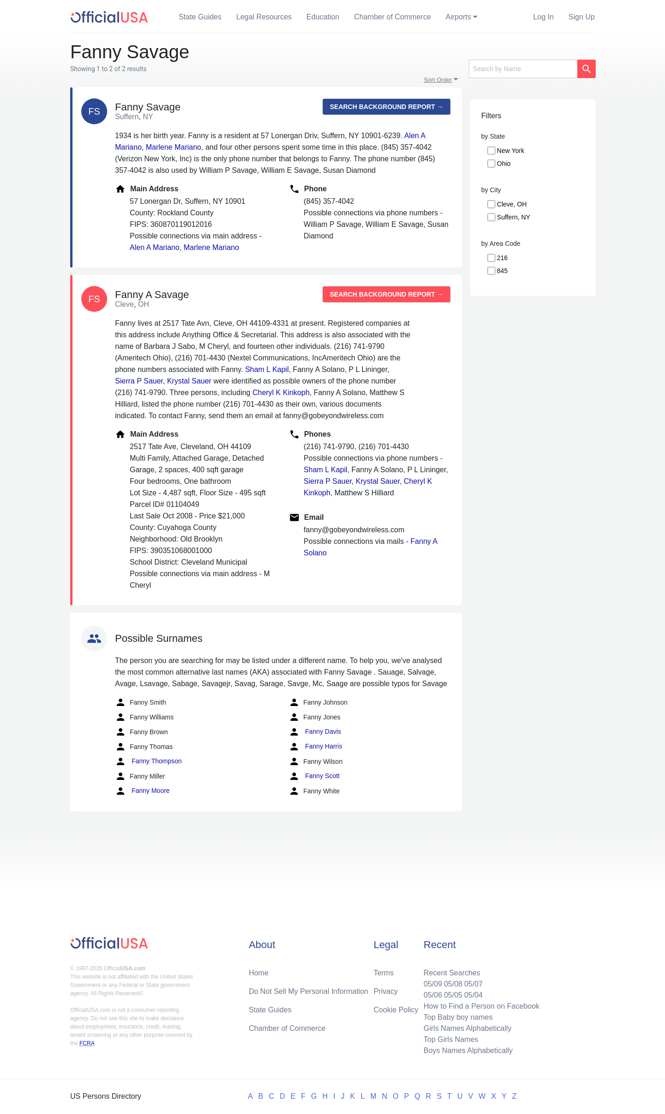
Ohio (504, 163)
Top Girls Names (450, 1039)
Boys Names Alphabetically (468, 1050)
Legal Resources (264, 17)
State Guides (200, 17)
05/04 (473, 995)
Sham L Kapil (267, 369)
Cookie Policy (396, 1010)
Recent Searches (451, 973)
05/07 (473, 984)
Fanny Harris (315, 746)
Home (259, 973)
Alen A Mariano (155, 247)
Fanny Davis (315, 731)
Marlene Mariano (173, 147)
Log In (543, 17)
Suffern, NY (513, 217)
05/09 (432, 984)
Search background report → (386, 106)
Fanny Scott (314, 776)
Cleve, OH (512, 204)
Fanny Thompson (148, 761)
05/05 (453, 995)
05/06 (432, 995)
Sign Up (581, 17)
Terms (384, 973)
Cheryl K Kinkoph (281, 392)
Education (323, 17)
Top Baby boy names (457, 1017)
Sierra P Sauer (139, 381)
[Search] (523, 69)
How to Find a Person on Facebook (481, 1006)
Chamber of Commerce (392, 17)
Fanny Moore (142, 791)
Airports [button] (458, 17)
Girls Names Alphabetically (467, 1028)
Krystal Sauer (189, 381)
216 (502, 258)
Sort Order (438, 79)
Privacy (386, 991)
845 (502, 271)
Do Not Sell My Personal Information (309, 991)
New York (510, 150)
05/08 (453, 984)
